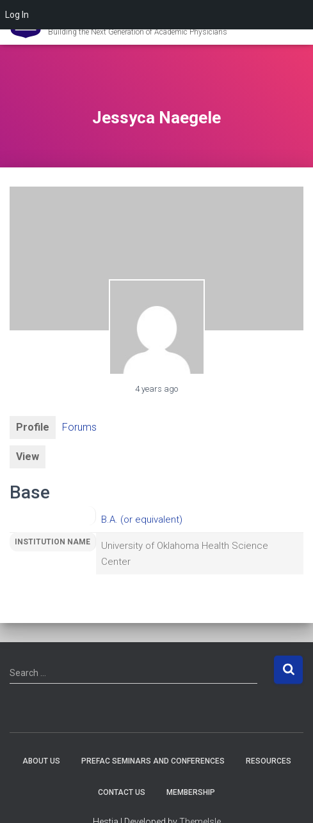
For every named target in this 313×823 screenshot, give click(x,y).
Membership (190, 792)
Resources (268, 761)
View (27, 456)
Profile (32, 427)
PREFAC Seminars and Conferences (153, 761)
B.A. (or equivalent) (141, 519)
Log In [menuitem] (17, 15)
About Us (41, 761)
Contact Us (121, 792)
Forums (79, 427)
